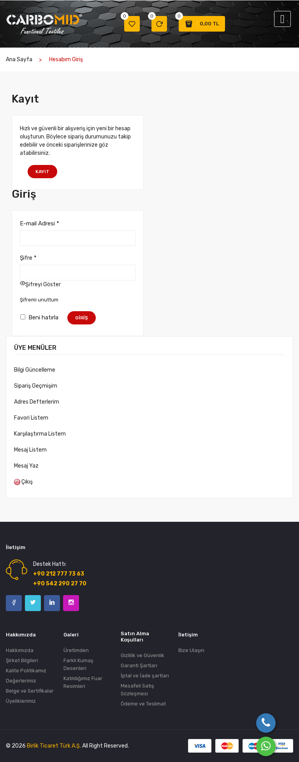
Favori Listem (31, 418)
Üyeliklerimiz (21, 701)
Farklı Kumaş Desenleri (78, 664)
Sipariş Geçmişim (35, 386)
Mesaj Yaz (26, 466)
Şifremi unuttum (39, 300)
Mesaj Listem (30, 450)
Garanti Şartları (139, 665)
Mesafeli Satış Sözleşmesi (137, 689)
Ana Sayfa (19, 59)
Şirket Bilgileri (22, 660)
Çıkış (23, 481)
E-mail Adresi (39, 223)
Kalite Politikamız (26, 670)
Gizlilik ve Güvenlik (142, 655)
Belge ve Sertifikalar (30, 691)
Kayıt (42, 171)
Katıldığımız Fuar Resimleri (82, 682)
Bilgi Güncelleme (34, 370)
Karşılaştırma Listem (40, 434)
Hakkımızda (19, 650)
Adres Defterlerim (36, 402)
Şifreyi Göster (43, 284)
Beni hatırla (39, 317)
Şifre (28, 257)
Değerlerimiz (21, 681)
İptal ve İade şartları (145, 676)
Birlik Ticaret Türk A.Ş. (54, 746)
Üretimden (76, 650)
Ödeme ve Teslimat (143, 704)
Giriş (81, 318)
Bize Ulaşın (191, 650)
